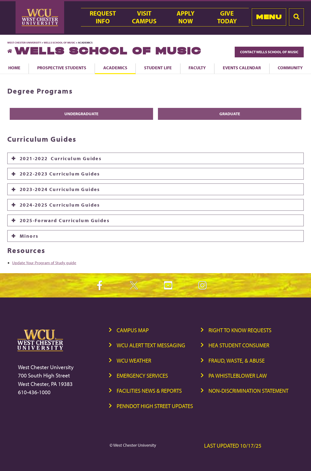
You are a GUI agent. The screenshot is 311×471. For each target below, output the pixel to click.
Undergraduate (81, 113)
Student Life (158, 67)
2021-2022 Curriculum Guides (61, 158)
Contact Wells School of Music (269, 52)
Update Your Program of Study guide (44, 262)
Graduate (229, 113)
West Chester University (24, 42)
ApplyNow (186, 17)
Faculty (197, 67)
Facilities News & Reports (149, 390)
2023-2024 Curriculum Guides (60, 189)
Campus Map (133, 330)
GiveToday (227, 17)
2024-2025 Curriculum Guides (60, 205)
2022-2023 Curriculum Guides (60, 174)
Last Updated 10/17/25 (232, 445)
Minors (29, 236)
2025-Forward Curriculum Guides (65, 220)
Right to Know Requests (239, 330)
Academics (115, 67)
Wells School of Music (59, 42)
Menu (269, 17)
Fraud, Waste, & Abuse (236, 360)
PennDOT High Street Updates (155, 406)
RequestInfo (103, 17)
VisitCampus (144, 17)
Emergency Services (142, 375)
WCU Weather (134, 360)
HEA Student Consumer (238, 345)
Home (14, 67)
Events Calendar (242, 67)
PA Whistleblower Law (237, 375)
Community (290, 67)
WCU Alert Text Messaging (151, 345)
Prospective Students (61, 67)
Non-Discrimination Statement (248, 390)
